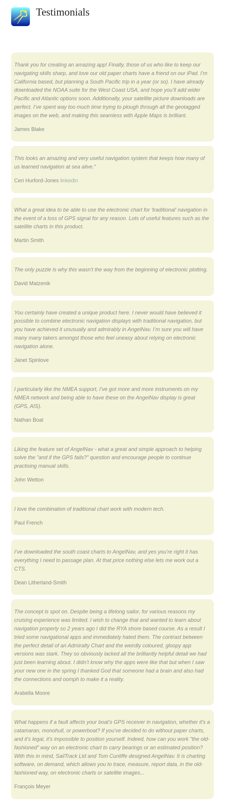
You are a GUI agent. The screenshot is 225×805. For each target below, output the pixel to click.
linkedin (69, 180)
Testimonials (62, 12)
